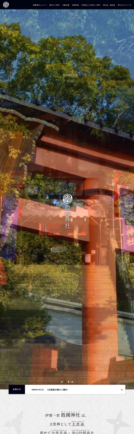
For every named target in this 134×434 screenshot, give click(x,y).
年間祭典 (75, 5)
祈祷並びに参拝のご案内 (90, 5)
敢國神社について (40, 5)
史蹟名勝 (65, 5)
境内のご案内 (54, 5)
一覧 (122, 389)
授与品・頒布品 (109, 5)
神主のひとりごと (125, 5)
